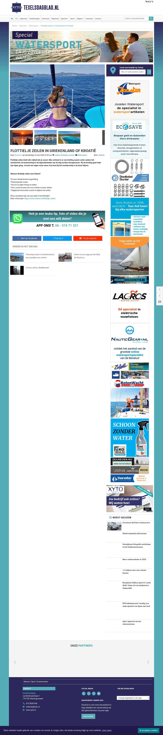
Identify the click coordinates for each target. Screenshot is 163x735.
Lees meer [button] (107, 730)
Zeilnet (101, 155)
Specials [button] (64, 19)
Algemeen (23, 19)
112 (16, 19)
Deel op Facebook (27, 238)
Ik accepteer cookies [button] (149, 730)
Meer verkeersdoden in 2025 (134, 559)
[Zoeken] (151, 19)
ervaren (71, 155)
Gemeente (45, 19)
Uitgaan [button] (79, 19)
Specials (22, 26)
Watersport (33, 26)
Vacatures (89, 19)
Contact (98, 19)
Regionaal (55, 19)
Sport (72, 19)
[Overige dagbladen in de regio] (133, 698)
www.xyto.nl (31, 710)
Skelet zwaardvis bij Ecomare (135, 533)
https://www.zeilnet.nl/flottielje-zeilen (39, 199)
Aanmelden (88, 716)
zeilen (57, 155)
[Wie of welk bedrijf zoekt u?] (133, 72)
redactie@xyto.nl (33, 707)
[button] (11, 137)
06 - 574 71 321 (66, 225)
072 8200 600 (31, 703)
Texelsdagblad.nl (41, 7)
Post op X (57, 238)
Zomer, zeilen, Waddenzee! (37, 267)
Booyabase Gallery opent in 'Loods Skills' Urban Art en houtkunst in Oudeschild (137, 585)
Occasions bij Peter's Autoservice (136, 523)
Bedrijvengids (35, 19)
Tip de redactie (87, 238)
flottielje (64, 155)
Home (14, 26)
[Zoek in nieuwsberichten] (136, 19)
